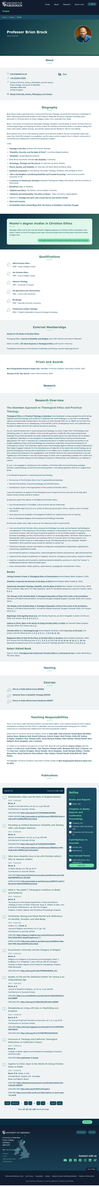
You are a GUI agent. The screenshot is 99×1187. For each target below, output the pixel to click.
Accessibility (39, 1177)
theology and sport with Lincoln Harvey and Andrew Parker (43, 198)
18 (81, 641)
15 (70, 641)
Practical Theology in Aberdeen (38, 417)
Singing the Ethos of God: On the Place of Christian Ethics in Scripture (35, 639)
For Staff (91, 1134)
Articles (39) (77, 848)
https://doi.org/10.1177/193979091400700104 (39, 1034)
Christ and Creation (17, 202)
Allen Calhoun (68, 739)
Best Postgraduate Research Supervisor (23, 369)
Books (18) (76, 805)
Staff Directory (7, 1163)
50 (30, 1110)
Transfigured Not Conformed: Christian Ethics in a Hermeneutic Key (46, 654)
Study (48, 4)
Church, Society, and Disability (21, 167)
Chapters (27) (77, 824)
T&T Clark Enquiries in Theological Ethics (36, 344)
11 (55, 634)
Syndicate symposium (18, 171)
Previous (16, 1104)
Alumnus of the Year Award (18, 374)
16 (73, 641)
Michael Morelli (80, 739)
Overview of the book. (74, 631)
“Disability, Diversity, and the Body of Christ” (27, 152)
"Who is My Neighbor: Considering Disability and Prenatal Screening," (37, 174)
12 (58, 634)
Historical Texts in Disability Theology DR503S (31, 696)
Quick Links (80, 4)
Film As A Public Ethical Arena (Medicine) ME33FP (33, 701)
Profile (19, 17)
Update (86, 1123)
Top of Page (91, 1171)
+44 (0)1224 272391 (18, 78)
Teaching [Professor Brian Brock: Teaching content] (49, 668)
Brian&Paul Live (16, 187)
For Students (79, 1134)
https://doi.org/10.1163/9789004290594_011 (39, 971)
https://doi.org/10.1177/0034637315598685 (38, 845)
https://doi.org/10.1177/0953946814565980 (38, 813)
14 (67, 641)
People (6, 11)
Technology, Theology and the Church (24, 163)
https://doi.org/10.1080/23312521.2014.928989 (39, 1003)
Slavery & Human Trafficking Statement (64, 1177)
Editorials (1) (77, 851)
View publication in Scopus (27, 1059)
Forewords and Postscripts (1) (82, 834)
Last (60, 1104)
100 (34, 1110)
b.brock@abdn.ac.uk (18, 74)
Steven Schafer (41, 752)
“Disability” (14, 156)
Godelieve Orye (21, 739)
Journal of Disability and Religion (34, 339)
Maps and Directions (9, 1160)
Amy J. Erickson (35, 742)
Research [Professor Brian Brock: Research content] (49, 386)
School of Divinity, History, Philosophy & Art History (31, 94)
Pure (65, 74)
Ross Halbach (37, 754)
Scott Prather (65, 737)
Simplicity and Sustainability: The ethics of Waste (30, 194)
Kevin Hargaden (21, 742)
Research (68, 4)
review (9, 749)
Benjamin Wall (25, 737)
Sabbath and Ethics (18, 190)
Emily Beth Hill (76, 754)
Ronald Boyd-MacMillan (81, 734)
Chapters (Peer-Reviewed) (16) (82, 828)
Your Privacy (29, 1177)
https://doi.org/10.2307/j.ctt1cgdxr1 (35, 1090)
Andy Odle (53, 734)
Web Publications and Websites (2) (81, 862)
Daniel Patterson (39, 737)
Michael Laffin (35, 739)
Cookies (47, 1177)
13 (64, 641)
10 (52, 634)
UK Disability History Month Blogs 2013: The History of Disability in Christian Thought (44, 205)
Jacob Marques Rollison (51, 739)
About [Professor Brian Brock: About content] (49, 60)
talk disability (40, 160)
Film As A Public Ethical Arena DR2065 (28, 690)
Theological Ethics (14, 417)
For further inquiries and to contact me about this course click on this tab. (59, 241)
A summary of (24, 181)
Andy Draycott (64, 734)
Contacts (5, 1155)
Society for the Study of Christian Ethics (23, 335)
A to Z (5, 1158)
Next (53, 1104)
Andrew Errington (27, 752)
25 (27, 1110)
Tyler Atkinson (43, 749)
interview (20, 749)
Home (4, 17)
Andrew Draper (53, 737)
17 (76, 641)
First (9, 1104)
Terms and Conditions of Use (14, 1177)
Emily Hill (76, 737)
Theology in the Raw (17, 149)
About (57, 4)
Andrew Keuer (13, 737)
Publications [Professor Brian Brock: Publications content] (49, 776)
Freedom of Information (86, 1177)
